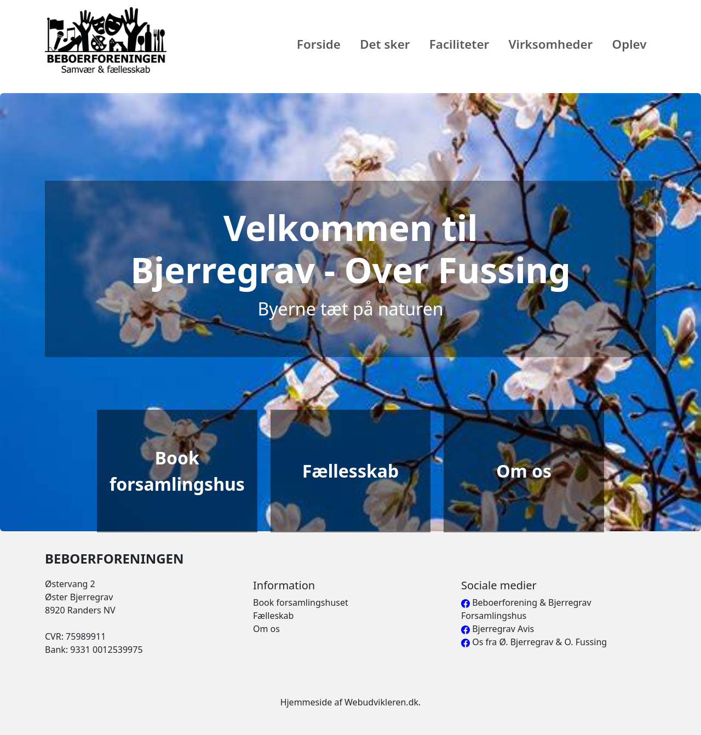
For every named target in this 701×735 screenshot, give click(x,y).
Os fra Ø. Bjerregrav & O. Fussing (534, 642)
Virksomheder (550, 44)
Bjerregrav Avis (497, 629)
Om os (266, 629)
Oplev (629, 44)
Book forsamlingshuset (300, 602)
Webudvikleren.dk (381, 702)
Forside (319, 44)
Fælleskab (273, 616)
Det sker (385, 44)
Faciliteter (459, 44)
